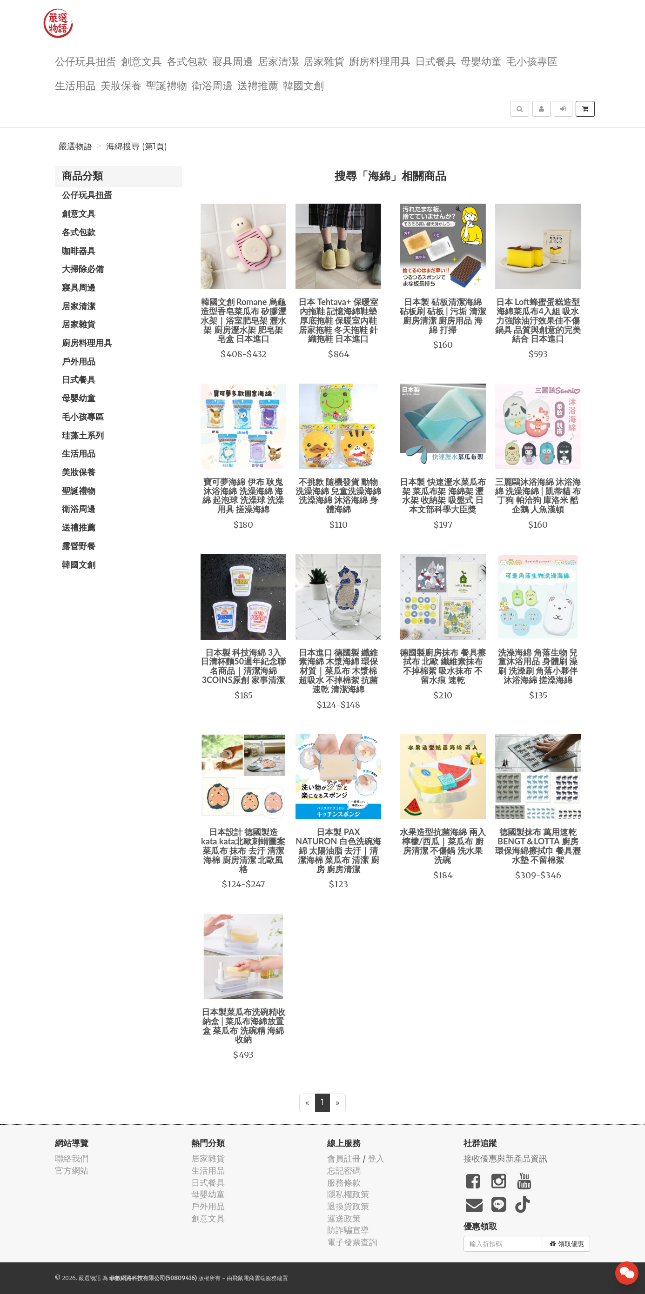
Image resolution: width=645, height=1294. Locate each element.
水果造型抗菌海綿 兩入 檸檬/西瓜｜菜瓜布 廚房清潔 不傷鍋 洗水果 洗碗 (442, 845)
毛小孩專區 (532, 60)
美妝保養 (121, 85)
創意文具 (141, 60)
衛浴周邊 (212, 85)
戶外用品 (78, 361)
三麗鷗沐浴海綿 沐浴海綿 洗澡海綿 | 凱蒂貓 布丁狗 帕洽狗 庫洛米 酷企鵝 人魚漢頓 (538, 495)
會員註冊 (344, 1158)
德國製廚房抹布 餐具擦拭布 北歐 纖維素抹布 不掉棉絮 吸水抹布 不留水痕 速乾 (442, 666)
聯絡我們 (71, 1158)
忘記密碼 (344, 1170)
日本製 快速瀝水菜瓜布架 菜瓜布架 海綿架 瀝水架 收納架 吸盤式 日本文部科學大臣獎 (442, 495)
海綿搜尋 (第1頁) (136, 146)
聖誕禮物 (166, 85)
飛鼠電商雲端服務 (254, 1277)
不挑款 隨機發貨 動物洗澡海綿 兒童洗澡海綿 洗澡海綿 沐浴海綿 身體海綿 (338, 495)
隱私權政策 (348, 1194)
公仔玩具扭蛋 (85, 60)
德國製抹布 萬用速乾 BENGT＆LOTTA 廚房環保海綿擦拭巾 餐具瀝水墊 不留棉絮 (538, 845)
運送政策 (344, 1218)
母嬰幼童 (481, 60)
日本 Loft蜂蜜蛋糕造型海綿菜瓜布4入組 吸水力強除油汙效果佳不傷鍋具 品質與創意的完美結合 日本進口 (538, 320)
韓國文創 (303, 85)
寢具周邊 (232, 60)
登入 (376, 1158)
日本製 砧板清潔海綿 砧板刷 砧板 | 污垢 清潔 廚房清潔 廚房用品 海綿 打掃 (442, 315)
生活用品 (75, 85)
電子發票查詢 (352, 1242)
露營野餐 (78, 546)
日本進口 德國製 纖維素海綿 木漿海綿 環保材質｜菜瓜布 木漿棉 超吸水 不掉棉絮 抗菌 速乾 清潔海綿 (338, 670)
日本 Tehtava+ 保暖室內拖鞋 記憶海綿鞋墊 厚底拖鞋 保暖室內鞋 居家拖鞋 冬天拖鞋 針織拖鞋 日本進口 (338, 320)
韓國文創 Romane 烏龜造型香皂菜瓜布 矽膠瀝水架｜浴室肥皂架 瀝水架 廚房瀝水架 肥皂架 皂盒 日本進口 (243, 320)
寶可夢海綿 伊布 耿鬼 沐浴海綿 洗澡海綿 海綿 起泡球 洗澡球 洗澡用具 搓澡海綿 (243, 495)
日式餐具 (435, 60)
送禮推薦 (257, 85)
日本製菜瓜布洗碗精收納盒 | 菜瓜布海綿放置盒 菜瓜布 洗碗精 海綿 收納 (243, 1025)
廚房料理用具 (379, 60)
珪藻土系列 (83, 435)
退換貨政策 (348, 1206)
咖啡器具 (78, 251)
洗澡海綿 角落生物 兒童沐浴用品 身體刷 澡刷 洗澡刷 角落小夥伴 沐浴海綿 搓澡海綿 (538, 666)
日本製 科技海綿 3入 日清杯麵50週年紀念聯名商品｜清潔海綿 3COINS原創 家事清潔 (243, 666)
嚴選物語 (75, 146)
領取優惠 (567, 1244)
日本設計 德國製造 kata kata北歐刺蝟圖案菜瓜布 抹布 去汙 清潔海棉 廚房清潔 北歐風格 (243, 850)
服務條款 (344, 1182)
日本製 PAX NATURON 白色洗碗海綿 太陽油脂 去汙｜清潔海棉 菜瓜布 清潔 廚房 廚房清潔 (338, 850)
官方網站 (71, 1170)
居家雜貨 (323, 60)
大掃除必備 (83, 269)
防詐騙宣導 (348, 1230)
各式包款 (187, 60)
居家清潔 (278, 60)
